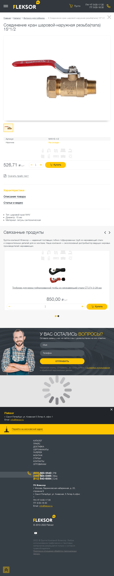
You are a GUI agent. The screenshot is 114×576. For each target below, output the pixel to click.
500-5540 (42, 473)
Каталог (17, 18)
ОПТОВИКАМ (39, 464)
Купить (55, 165)
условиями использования (98, 368)
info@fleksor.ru (17, 419)
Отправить (62, 361)
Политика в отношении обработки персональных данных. (55, 552)
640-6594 (42, 478)
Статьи (37, 458)
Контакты (38, 461)
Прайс (36, 443)
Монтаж (37, 455)
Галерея (37, 452)
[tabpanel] (57, 280)
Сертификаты (41, 449)
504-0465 (42, 475)
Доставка (38, 446)
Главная (7, 18)
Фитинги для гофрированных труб (35, 18)
